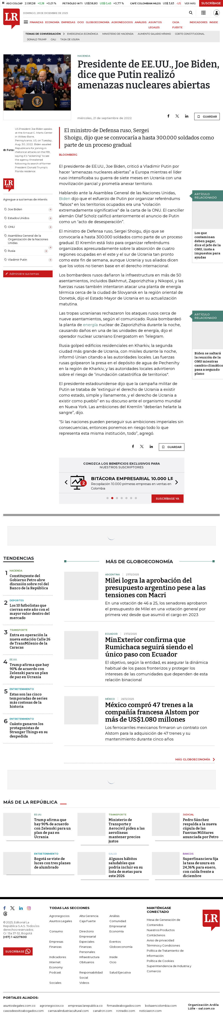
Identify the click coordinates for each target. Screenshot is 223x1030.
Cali (53, 39)
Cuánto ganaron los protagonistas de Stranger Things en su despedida (29, 730)
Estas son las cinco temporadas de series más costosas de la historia (28, 700)
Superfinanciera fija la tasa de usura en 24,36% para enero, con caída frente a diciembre (200, 867)
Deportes (17, 600)
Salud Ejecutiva (120, 972)
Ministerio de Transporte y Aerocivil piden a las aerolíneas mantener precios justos (127, 830)
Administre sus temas (22, 273)
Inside (113, 957)
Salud (113, 853)
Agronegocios (59, 916)
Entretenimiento (22, 689)
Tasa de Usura (70, 39)
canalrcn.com (102, 1010)
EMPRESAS (68, 22)
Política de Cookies (160, 961)
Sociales (55, 982)
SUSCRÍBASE (211, 3)
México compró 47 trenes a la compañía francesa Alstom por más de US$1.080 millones (152, 712)
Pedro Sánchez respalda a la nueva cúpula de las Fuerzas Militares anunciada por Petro (200, 828)
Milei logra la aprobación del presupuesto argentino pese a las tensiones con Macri (155, 588)
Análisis (114, 916)
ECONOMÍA (52, 22)
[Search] (191, 13)
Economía (116, 931)
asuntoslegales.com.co (19, 1005)
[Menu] (26, 22)
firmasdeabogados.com (124, 1005)
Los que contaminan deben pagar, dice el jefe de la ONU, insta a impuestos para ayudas (207, 245)
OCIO (80, 22)
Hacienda (16, 570)
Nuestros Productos (160, 930)
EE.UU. (13, 659)
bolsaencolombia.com (161, 1005)
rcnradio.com (125, 1010)
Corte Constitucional (190, 34)
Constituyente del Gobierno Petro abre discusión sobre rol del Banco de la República (29, 582)
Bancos (188, 853)
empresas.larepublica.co (85, 1005)
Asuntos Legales (60, 921)
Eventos (115, 941)
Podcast (55, 972)
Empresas (56, 941)
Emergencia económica (82, 34)
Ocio (112, 962)
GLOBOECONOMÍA (97, 22)
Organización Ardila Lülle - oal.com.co (203, 1006)
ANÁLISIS (141, 22)
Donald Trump (37, 39)
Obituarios (86, 962)
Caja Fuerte (87, 921)
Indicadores (57, 957)
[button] (65, 483)
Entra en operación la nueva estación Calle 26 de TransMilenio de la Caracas (30, 641)
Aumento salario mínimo (154, 34)
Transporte (18, 629)
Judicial (188, 814)
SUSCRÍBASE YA (167, 498)
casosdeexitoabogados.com (23, 1010)
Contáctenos (156, 935)
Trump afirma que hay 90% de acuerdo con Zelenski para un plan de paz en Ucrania (29, 671)
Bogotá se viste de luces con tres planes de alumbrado (52, 863)
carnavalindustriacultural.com (68, 1010)
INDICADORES (199, 22)
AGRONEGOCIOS (122, 22)
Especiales (86, 941)
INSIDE (213, 22)
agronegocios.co (52, 1005)
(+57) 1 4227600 (15, 937)
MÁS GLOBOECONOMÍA (192, 759)
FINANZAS (36, 22)
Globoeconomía (120, 946)
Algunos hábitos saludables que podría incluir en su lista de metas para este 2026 (126, 867)
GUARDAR (207, 116)
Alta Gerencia (88, 916)
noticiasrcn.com (150, 1010)
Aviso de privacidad (160, 940)
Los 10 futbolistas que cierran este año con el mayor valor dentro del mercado (30, 611)
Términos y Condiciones (163, 945)
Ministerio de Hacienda (117, 34)
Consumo (56, 931)
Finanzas (55, 946)
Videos (84, 982)
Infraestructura (89, 957)
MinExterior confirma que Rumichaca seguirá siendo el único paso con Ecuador (149, 647)
